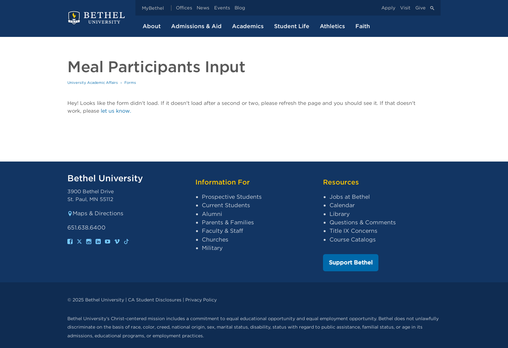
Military (212, 247)
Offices (184, 8)
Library (339, 213)
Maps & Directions (95, 213)
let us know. (116, 111)
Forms (130, 82)
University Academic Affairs (92, 82)
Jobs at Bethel (349, 196)
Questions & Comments (362, 222)
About (152, 26)
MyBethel (153, 8)
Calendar (342, 205)
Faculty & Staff (222, 230)
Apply (388, 8)
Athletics (332, 26)
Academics (248, 26)
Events (222, 8)
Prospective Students (232, 196)
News (203, 8)
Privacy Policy (201, 299)
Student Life (291, 26)
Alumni (212, 213)
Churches (215, 239)
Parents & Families (228, 222)
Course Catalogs (352, 239)
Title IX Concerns (353, 230)
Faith (362, 26)
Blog (240, 8)
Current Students (226, 205)
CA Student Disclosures (154, 299)
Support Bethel (351, 262)
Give (420, 8)
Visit (405, 8)
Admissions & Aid (196, 26)
